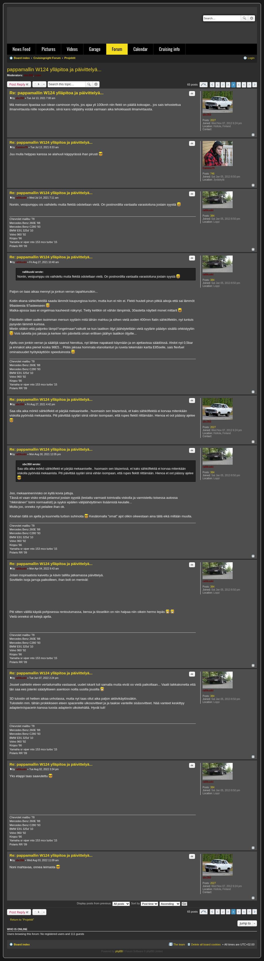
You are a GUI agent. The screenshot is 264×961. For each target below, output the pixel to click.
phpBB (119, 951)
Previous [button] (212, 84)
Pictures (48, 49)
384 (212, 215)
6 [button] (244, 84)
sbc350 (28, 75)
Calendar (140, 49)
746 (212, 173)
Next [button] (254, 84)
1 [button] (217, 84)
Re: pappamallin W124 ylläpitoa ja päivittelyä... (57, 93)
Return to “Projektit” (22, 919)
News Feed (21, 49)
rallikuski (208, 210)
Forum (117, 49)
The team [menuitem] (179, 944)
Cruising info (169, 49)
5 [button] (238, 84)
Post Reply (17, 84)
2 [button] (223, 84)
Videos (72, 49)
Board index (22, 944)
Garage (95, 49)
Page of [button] (204, 84)
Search (244, 18)
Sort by (144, 903)
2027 (213, 120)
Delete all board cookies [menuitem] (206, 944)
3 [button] (228, 84)
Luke (38, 75)
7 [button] (249, 84)
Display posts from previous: (103, 903)
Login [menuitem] (251, 57)
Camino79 (209, 168)
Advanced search (251, 18)
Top (253, 134)
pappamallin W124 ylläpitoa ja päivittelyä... (54, 69)
